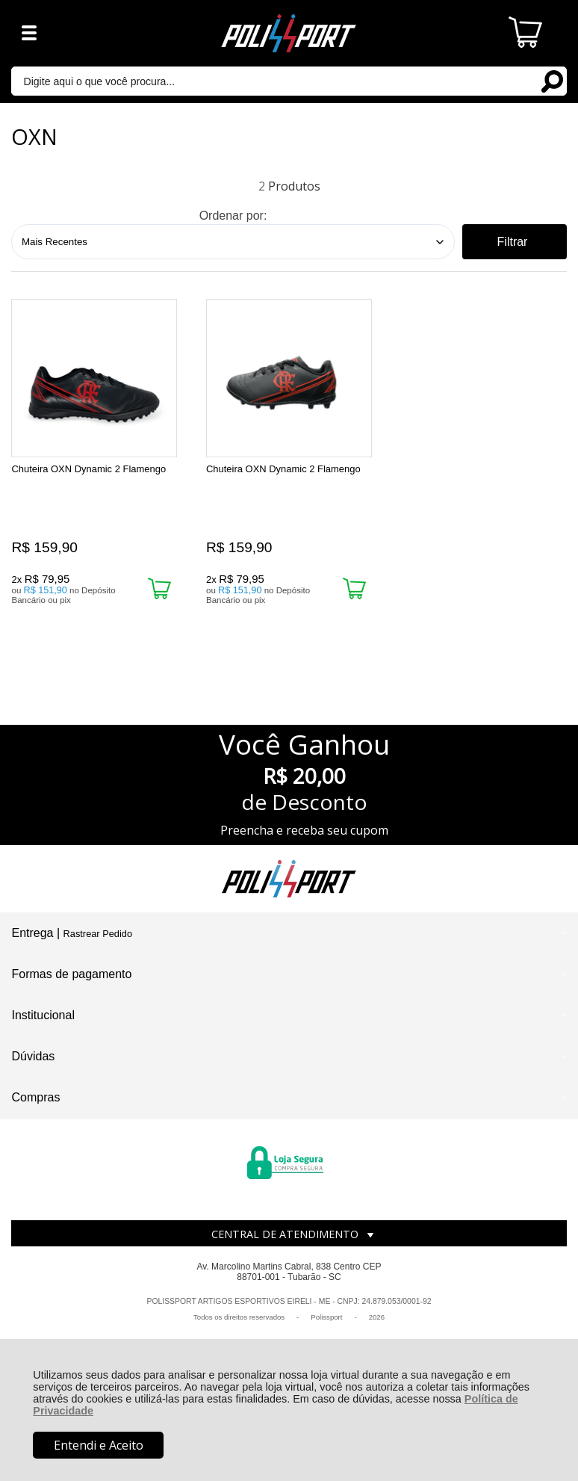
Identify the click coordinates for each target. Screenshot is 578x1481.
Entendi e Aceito (98, 1445)
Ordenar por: (233, 215)
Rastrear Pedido (97, 937)
